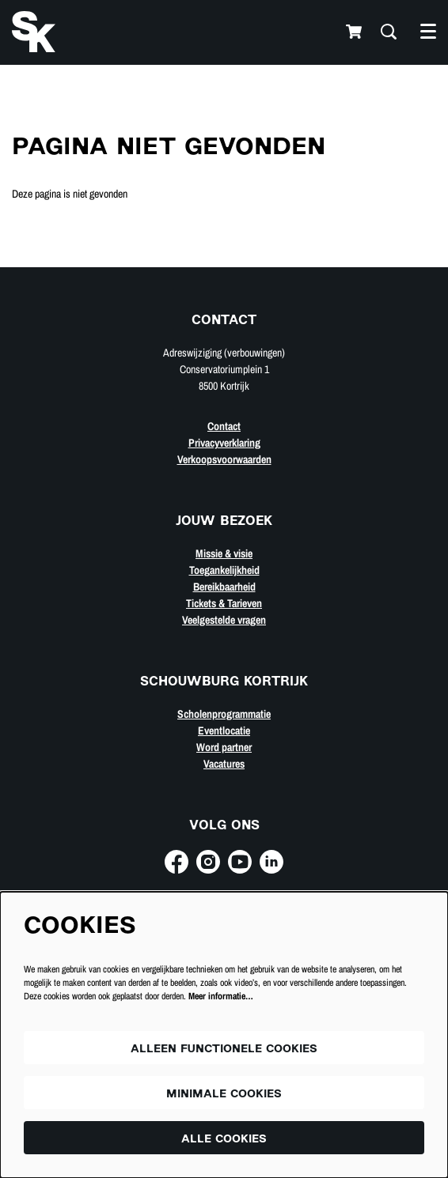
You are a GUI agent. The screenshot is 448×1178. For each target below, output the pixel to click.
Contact (224, 426)
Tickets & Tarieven (224, 603)
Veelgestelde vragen (224, 620)
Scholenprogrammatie (224, 714)
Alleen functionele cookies (224, 1049)
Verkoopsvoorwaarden (224, 459)
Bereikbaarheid (224, 587)
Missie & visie (224, 553)
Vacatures (224, 764)
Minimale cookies (224, 1094)
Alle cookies (224, 1140)
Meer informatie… (220, 996)
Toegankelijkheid (224, 570)
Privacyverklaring (224, 443)
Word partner (224, 747)
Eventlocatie (224, 730)
